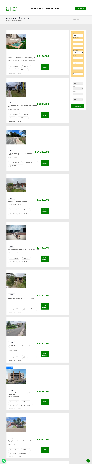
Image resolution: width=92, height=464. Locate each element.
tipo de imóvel (76, 37)
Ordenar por (75, 50)
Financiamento (52, 446)
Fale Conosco (70, 454)
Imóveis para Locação (35, 445)
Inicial (50, 443)
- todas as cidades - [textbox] (78, 43)
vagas (74, 97)
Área (74, 66)
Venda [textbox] (75, 35)
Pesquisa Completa (35, 448)
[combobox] (78, 35)
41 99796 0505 (80, 8)
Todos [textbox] (75, 39)
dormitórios (75, 80)
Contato (56, 8)
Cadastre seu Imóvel (35, 446)
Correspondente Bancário (55, 450)
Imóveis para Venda (35, 443)
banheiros (75, 91)
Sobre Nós (52, 445)
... (40, 413)
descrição (30, 50)
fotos (37, 50)
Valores (74, 55)
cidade (74, 42)
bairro (74, 46)
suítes (74, 86)
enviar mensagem (63, 44)
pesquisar (78, 106)
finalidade (75, 33)
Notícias (51, 448)
